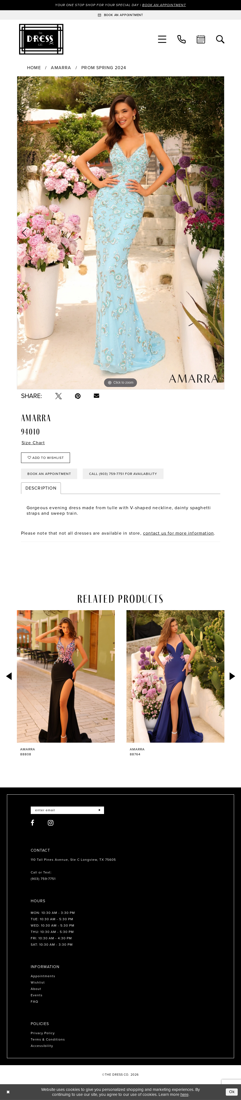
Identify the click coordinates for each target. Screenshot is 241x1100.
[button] (162, 39)
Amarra (61, 68)
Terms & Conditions (48, 1039)
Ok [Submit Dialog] (232, 1092)
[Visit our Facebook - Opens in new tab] (33, 823)
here (184, 1094)
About (36, 988)
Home (34, 68)
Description (40, 488)
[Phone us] (181, 39)
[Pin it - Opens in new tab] (78, 396)
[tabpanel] (120, 232)
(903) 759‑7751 (43, 878)
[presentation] (66, 676)
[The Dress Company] (41, 39)
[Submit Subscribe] (99, 810)
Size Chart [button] (33, 443)
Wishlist (38, 982)
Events (37, 995)
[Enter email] (67, 810)
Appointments (43, 976)
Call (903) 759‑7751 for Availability (123, 473)
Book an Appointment (164, 4)
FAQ (34, 1001)
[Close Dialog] (8, 1092)
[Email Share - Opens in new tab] (96, 396)
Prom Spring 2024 (103, 68)
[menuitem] (162, 39)
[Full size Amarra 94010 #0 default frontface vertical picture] (120, 232)
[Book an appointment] (120, 15)
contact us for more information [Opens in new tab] (178, 533)
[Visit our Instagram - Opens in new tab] (51, 823)
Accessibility (42, 1045)
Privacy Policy (43, 1033)
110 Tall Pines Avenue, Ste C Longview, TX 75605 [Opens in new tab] (73, 859)
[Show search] (220, 39)
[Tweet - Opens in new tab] (58, 396)
